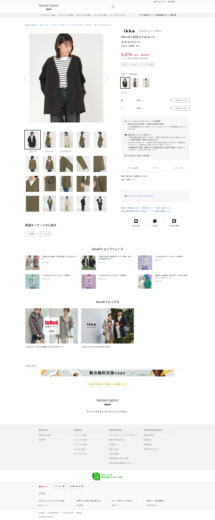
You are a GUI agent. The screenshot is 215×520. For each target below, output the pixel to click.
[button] (25, 78)
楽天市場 (171, 2)
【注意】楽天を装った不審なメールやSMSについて (108, 384)
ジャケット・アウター (58, 25)
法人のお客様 (114, 454)
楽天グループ (159, 2)
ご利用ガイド (114, 444)
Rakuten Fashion (60, 7)
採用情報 (79, 513)
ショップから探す (80, 440)
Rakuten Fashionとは (116, 440)
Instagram (147, 444)
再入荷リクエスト (182, 100)
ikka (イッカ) (44, 25)
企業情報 (42, 513)
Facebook (147, 440)
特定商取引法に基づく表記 (119, 458)
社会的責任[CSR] (67, 513)
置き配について (148, 208)
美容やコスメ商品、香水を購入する (89, 501)
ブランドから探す (80, 435)
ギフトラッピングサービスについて (140, 196)
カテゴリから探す (80, 444)
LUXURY (42, 440)
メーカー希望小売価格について (160, 211)
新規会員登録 (149, 435)
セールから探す (79, 449)
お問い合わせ (114, 449)
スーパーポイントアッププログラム (122, 435)
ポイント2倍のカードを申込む (122, 501)
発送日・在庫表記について (130, 208)
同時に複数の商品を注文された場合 (133, 211)
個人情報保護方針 (53, 513)
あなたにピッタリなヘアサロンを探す (52, 501)
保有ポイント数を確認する (156, 501)
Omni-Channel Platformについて (121, 463)
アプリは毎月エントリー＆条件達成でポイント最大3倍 (157, 15)
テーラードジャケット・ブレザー (80, 25)
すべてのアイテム (80, 454)
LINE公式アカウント (151, 449)
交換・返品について (163, 208)
